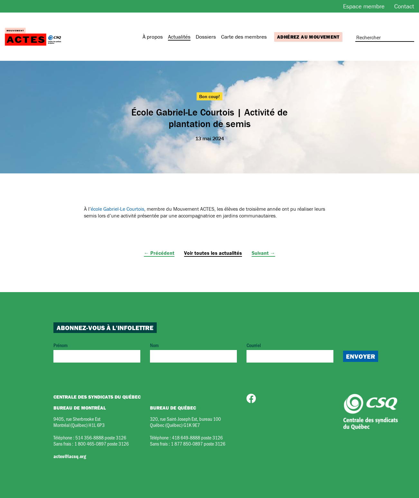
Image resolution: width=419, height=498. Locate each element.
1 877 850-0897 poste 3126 (198, 443)
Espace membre (364, 6)
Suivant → (263, 253)
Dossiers (206, 36)
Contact (404, 6)
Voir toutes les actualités (213, 253)
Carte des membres (244, 36)
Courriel (290, 352)
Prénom (96, 352)
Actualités (179, 36)
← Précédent (159, 253)
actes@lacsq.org (69, 456)
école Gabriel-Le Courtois (117, 209)
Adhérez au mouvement (308, 37)
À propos (153, 36)
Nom (193, 352)
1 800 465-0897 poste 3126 (101, 443)
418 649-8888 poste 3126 (197, 437)
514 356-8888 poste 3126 (100, 437)
